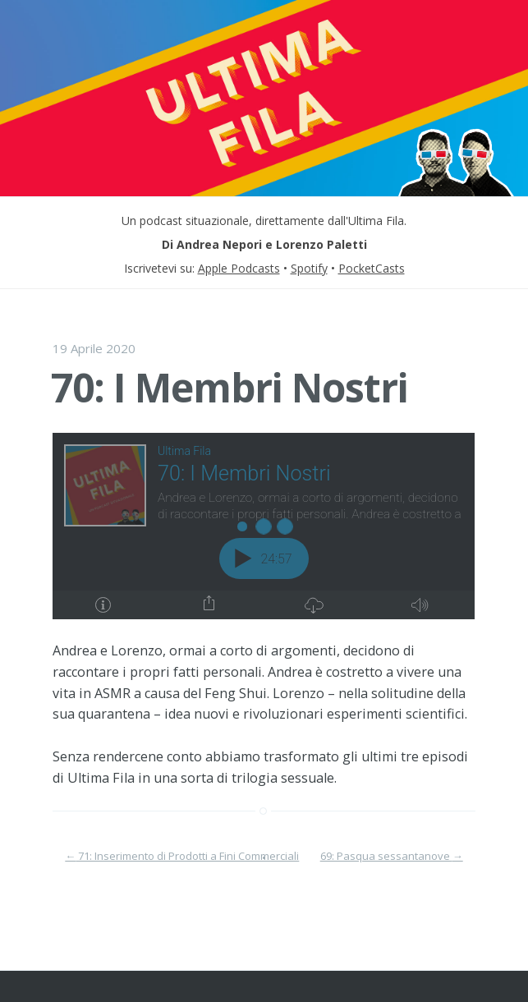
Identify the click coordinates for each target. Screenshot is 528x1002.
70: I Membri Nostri (229, 387)
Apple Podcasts (239, 268)
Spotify (309, 268)
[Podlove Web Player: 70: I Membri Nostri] (264, 526)
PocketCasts (371, 268)
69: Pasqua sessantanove (391, 855)
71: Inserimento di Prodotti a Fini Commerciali (182, 855)
